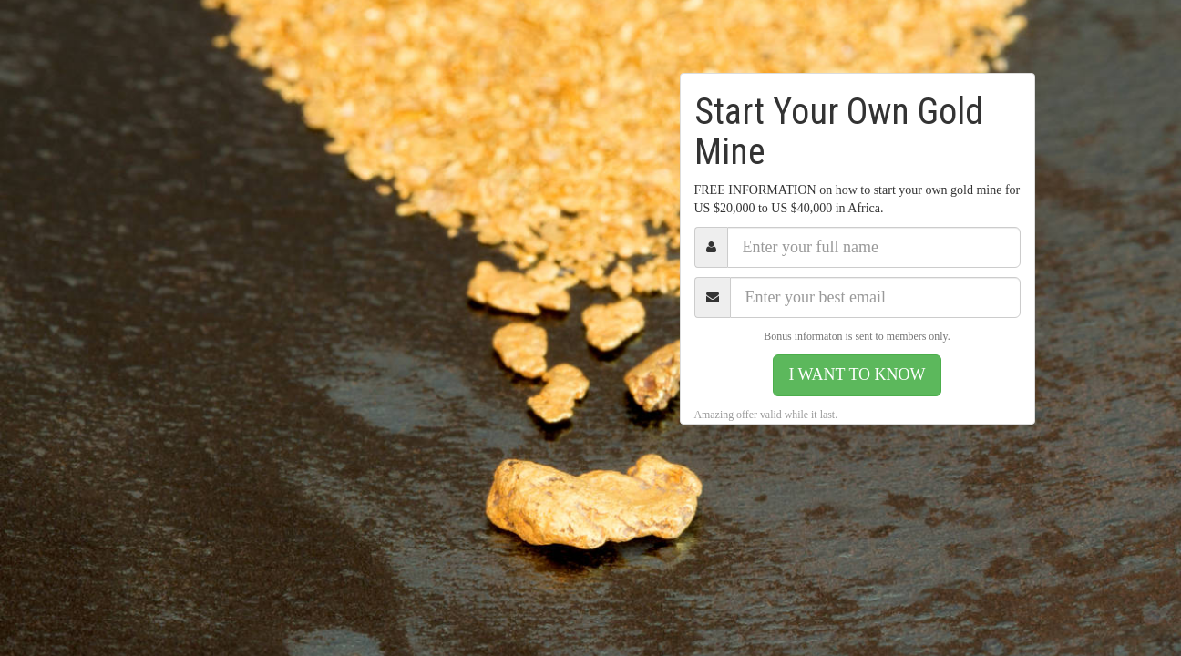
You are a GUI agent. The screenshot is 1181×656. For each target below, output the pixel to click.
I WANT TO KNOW (856, 374)
